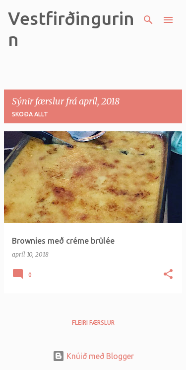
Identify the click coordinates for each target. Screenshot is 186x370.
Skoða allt (30, 114)
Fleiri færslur (93, 322)
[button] (168, 274)
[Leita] (148, 20)
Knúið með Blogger (93, 356)
